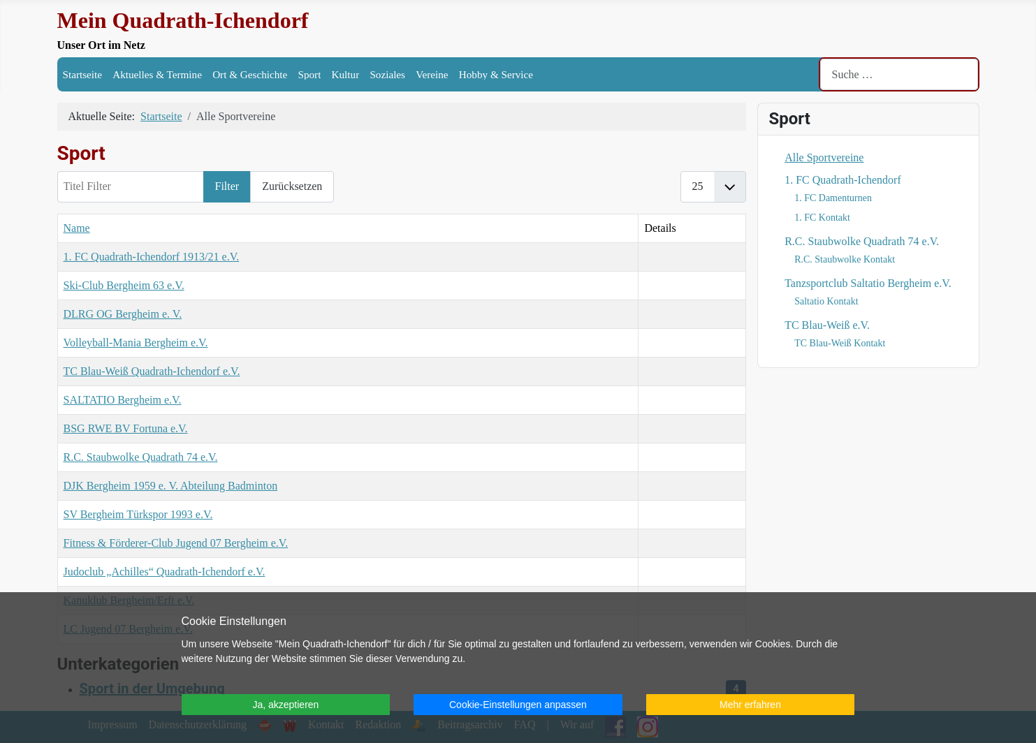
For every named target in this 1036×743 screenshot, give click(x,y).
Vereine (432, 74)
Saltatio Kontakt (826, 301)
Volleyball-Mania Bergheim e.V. (136, 342)
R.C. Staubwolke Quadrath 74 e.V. (141, 457)
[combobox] (899, 74)
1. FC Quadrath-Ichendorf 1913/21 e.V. (152, 257)
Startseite (83, 74)
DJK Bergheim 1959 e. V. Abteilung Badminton (171, 486)
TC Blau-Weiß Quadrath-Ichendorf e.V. (152, 371)
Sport (309, 74)
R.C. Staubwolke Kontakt (844, 259)
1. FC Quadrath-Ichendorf (843, 180)
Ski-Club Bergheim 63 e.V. (124, 285)
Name (77, 228)
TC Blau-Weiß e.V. (827, 325)
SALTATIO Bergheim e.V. (123, 400)
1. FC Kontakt (822, 217)
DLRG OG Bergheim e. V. (123, 314)
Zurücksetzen (292, 186)
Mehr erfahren (750, 704)
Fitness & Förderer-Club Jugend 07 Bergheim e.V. (176, 543)
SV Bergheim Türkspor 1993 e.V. (138, 514)
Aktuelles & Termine (157, 74)
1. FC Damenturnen (833, 198)
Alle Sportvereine (824, 157)
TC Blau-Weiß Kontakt (839, 343)
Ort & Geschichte (249, 74)
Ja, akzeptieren (285, 704)
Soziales (387, 74)
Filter (227, 186)
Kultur (346, 74)
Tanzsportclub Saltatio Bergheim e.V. (868, 283)
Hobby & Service (496, 74)
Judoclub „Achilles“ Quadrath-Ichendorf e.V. (164, 572)
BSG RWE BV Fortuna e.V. (126, 428)
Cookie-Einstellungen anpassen (518, 704)
